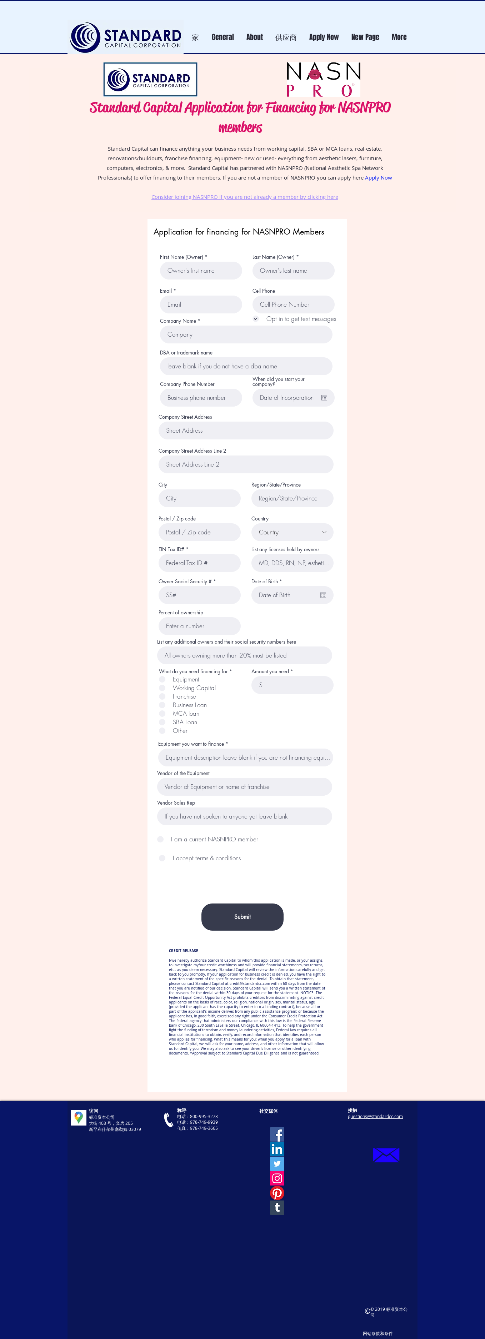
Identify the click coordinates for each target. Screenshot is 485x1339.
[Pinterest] (277, 1193)
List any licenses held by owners (285, 549)
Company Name (178, 320)
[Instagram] (277, 1178)
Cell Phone (263, 290)
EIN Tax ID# (171, 549)
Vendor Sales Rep (176, 802)
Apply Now (378, 177)
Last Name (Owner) (273, 257)
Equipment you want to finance (191, 743)
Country (260, 518)
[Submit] (242, 917)
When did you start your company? (278, 382)
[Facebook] (277, 1134)
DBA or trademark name (186, 352)
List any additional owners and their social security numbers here (226, 641)
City (163, 484)
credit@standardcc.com (250, 983)
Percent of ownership (181, 612)
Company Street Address (185, 416)
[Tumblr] (277, 1207)
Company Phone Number (187, 384)
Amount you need (270, 671)
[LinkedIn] (277, 1149)
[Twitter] (277, 1164)
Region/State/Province (276, 484)
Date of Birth (268, 581)
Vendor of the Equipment (183, 773)
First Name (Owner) (181, 257)
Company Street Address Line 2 (192, 450)
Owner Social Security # (185, 581)
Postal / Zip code (177, 518)
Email (166, 290)
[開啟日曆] (324, 398)
